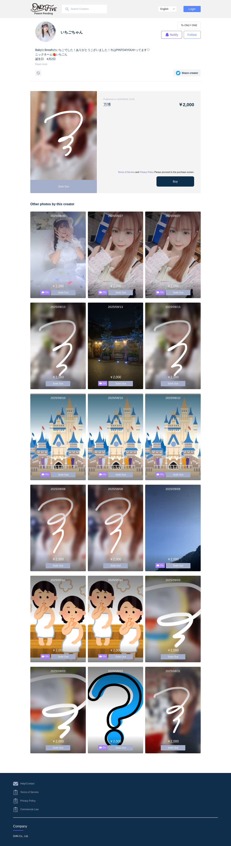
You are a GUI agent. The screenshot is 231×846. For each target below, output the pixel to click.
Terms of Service (126, 172)
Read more (41, 64)
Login (192, 9)
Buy (175, 181)
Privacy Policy (147, 172)
